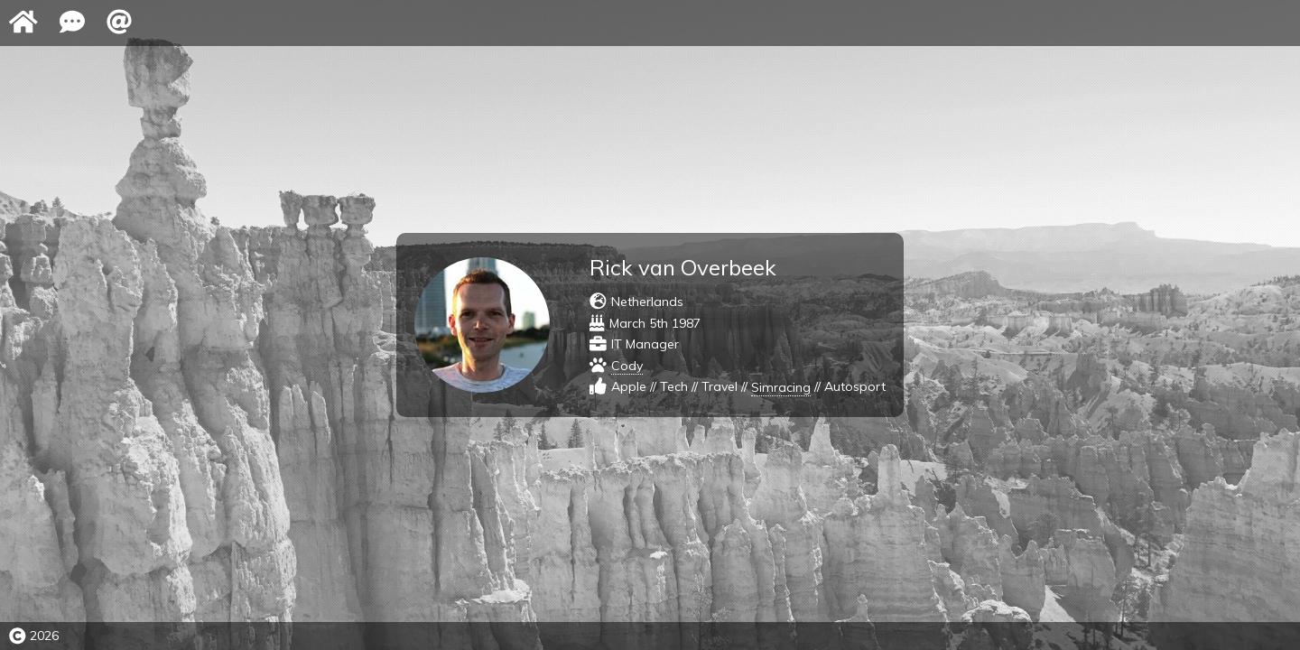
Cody (627, 366)
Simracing (781, 387)
